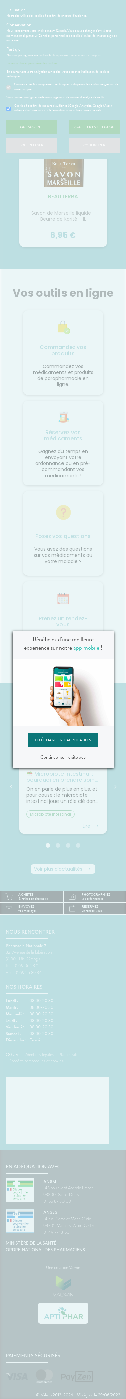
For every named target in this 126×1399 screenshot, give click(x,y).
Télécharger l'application (63, 740)
